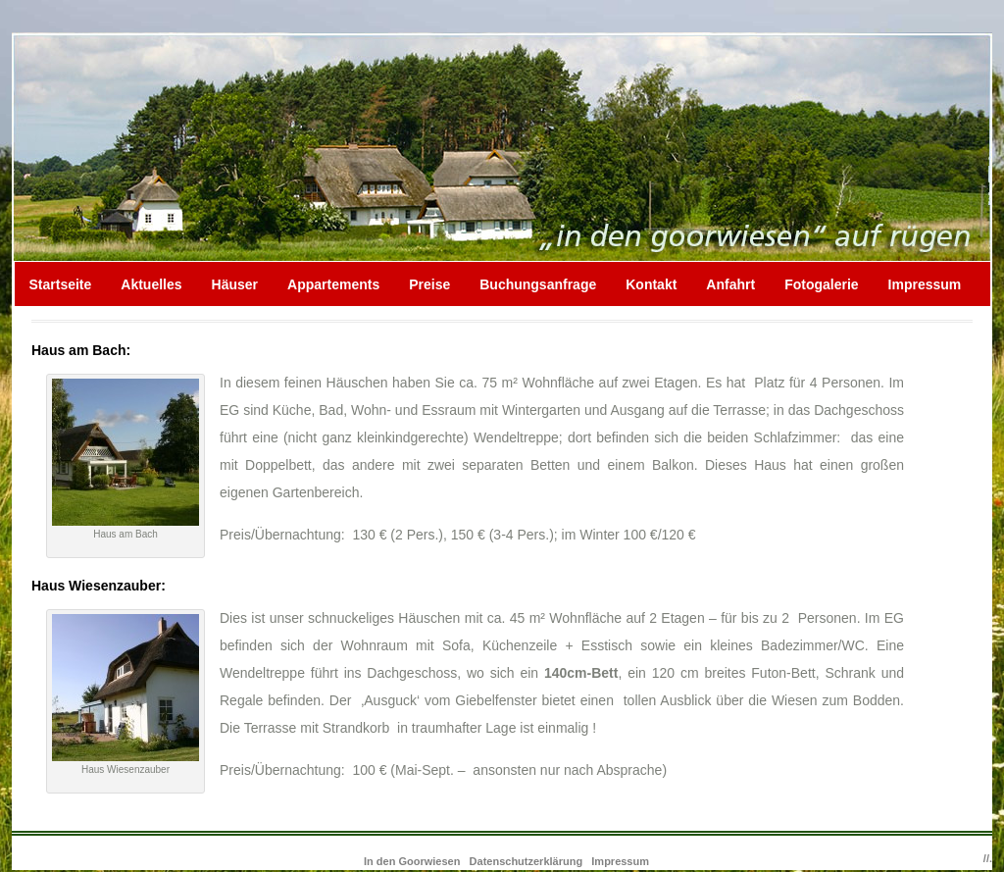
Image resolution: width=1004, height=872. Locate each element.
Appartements (333, 284)
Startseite (60, 284)
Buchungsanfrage (537, 284)
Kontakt (651, 284)
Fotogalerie (821, 284)
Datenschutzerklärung (526, 861)
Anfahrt (730, 284)
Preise (429, 284)
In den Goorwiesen (413, 861)
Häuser (235, 284)
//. (987, 858)
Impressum (925, 284)
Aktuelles (151, 284)
